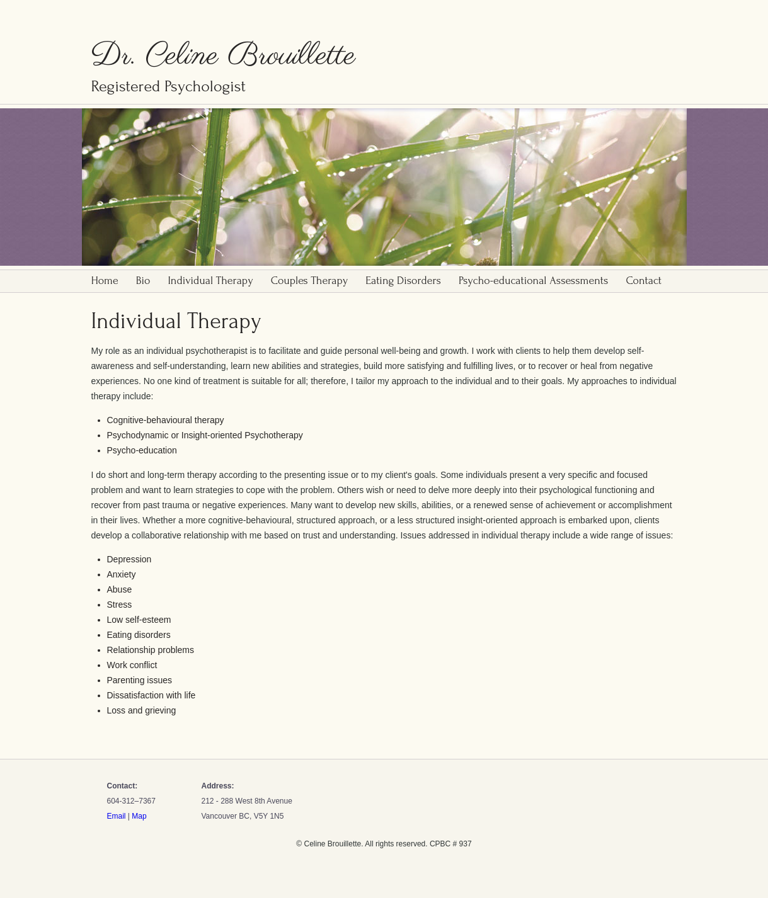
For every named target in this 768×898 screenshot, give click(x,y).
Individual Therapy (210, 281)
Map (139, 816)
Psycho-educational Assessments (533, 281)
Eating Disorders (403, 281)
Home (104, 281)
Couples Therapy (309, 281)
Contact (644, 281)
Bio (143, 281)
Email (116, 816)
